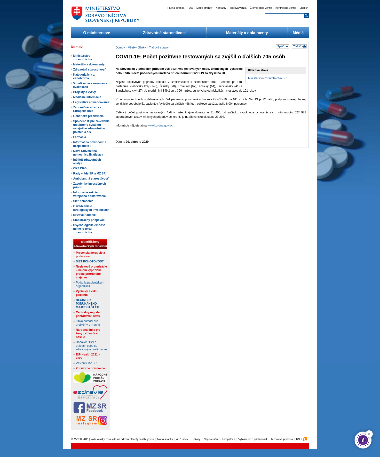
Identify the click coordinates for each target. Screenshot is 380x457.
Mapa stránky (204, 7)
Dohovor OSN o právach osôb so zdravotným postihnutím (91, 345)
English (304, 7)
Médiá (298, 33)
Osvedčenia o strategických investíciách (91, 208)
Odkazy (195, 439)
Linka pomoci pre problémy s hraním (88, 322)
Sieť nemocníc (83, 201)
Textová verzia (238, 7)
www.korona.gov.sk (159, 125)
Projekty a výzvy (84, 92)
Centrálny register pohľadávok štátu (88, 314)
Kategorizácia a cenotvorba (84, 76)
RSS (298, 439)
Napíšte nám (211, 439)
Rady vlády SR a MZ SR (89, 173)
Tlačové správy (159, 47)
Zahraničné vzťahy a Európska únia (87, 109)
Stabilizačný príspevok (88, 220)
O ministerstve (96, 33)
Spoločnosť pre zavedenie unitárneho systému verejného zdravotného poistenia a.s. (91, 126)
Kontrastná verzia (286, 7)
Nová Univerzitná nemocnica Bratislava (88, 152)
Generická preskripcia (88, 116)
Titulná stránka (175, 7)
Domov (120, 47)
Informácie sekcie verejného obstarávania (89, 194)
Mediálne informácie (87, 97)
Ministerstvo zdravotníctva (82, 57)
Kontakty (221, 7)
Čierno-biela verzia (261, 7)
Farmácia (79, 137)
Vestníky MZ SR (86, 363)
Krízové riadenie (84, 215)
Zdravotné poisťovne (90, 368)
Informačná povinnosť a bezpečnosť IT (89, 144)
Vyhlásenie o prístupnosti (253, 439)
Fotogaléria (228, 439)
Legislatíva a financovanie (91, 102)
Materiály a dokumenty (247, 33)
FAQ (190, 7)
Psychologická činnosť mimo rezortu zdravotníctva (89, 228)
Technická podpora (282, 439)
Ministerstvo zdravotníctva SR (267, 78)
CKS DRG (80, 168)
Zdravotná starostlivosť (164, 33)
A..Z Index (182, 439)
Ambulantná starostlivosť (91, 178)
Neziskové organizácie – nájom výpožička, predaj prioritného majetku (91, 272)
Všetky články (137, 47)
